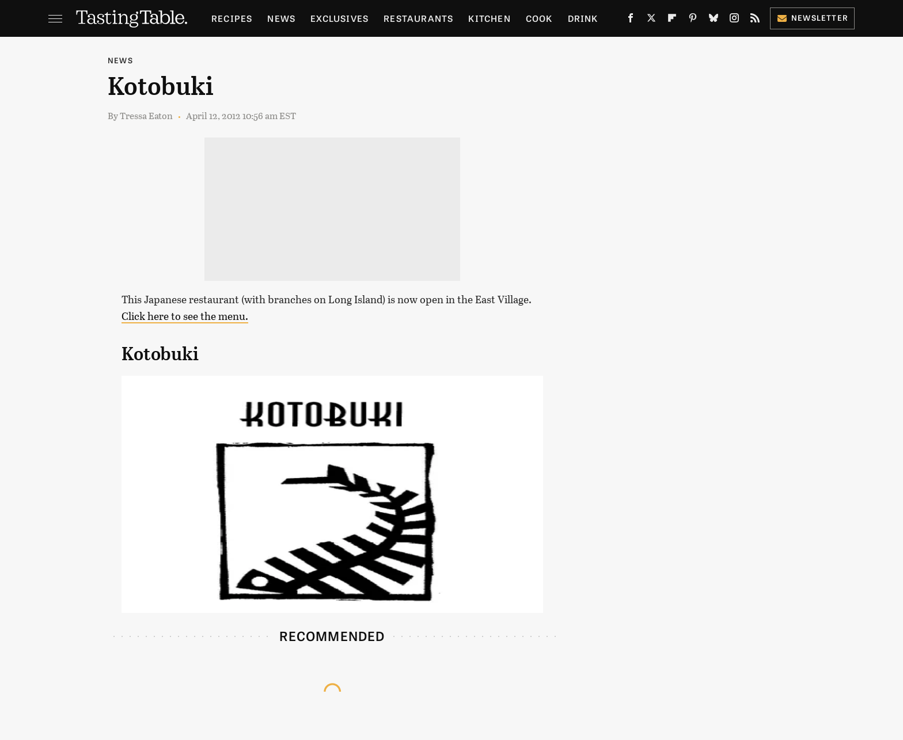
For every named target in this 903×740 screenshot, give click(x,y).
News (281, 18)
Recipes (231, 18)
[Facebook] (630, 20)
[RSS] (755, 20)
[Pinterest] (693, 20)
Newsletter (812, 17)
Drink (583, 18)
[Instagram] (734, 20)
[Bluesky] (713, 20)
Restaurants (418, 18)
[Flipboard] (672, 20)
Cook (539, 18)
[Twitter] (651, 20)
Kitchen (489, 18)
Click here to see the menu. (185, 315)
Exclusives (339, 18)
